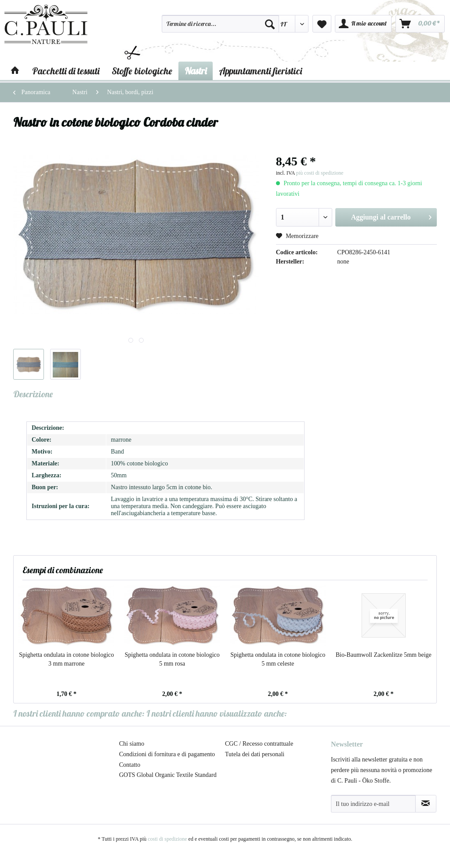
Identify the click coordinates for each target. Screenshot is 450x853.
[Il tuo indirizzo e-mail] (373, 804)
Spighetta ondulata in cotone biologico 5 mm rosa (172, 659)
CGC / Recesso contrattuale (259, 743)
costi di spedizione (167, 839)
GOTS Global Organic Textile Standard (168, 775)
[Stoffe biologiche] (141, 71)
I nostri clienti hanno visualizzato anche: (216, 713)
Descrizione (33, 393)
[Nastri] (195, 71)
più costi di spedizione (320, 173)
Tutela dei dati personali (254, 754)
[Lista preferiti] (321, 24)
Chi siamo (131, 743)
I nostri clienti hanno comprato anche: (79, 713)
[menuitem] (220, 27)
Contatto (129, 764)
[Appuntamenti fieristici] (260, 71)
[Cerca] (270, 24)
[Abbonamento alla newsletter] (425, 804)
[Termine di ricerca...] (220, 24)
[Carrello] (420, 24)
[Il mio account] (363, 24)
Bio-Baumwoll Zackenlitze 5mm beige (384, 655)
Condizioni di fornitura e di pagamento (167, 754)
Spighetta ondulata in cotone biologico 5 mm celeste (277, 659)
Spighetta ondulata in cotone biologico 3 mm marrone (66, 659)
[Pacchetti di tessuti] (65, 71)
